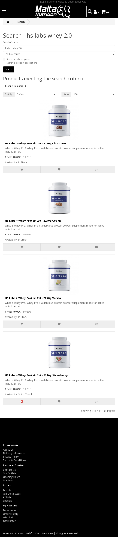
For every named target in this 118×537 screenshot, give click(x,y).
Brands (7, 490)
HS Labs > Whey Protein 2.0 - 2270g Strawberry (36, 375)
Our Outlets (9, 473)
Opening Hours (11, 477)
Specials (7, 500)
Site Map (8, 480)
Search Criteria (10, 42)
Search (21, 22)
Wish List (8, 517)
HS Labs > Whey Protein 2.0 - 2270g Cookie (33, 220)
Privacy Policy (11, 456)
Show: (66, 94)
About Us (8, 449)
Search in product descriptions (20, 62)
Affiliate (7, 497)
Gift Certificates (12, 493)
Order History (10, 513)
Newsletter (9, 521)
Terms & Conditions (14, 460)
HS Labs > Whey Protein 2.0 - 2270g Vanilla (33, 298)
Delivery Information (14, 453)
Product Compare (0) (15, 85)
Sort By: (9, 94)
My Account (10, 510)
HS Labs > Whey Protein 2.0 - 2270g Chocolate (35, 143)
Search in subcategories (16, 59)
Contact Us (9, 469)
